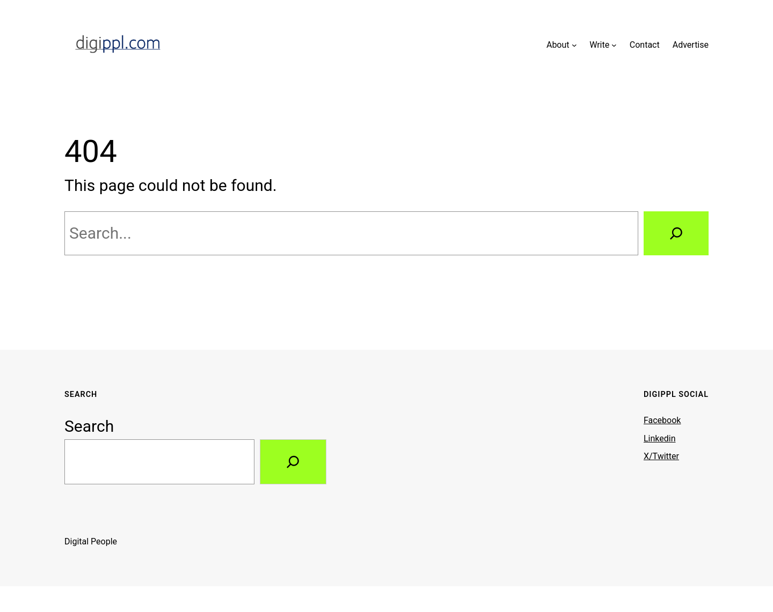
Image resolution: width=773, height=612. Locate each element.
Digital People (90, 541)
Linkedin (660, 438)
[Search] (676, 233)
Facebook (662, 420)
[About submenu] (574, 45)
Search (89, 426)
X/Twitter (661, 456)
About (558, 45)
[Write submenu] (614, 45)
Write (599, 45)
